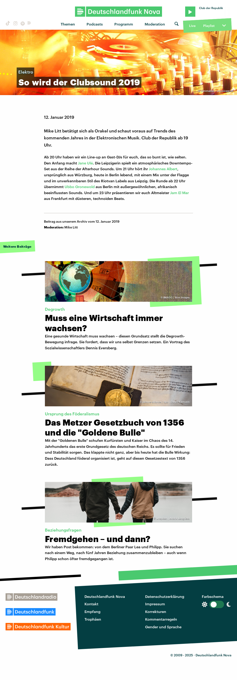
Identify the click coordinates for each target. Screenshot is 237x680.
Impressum (155, 604)
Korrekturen (155, 611)
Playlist (209, 26)
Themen (68, 24)
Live (192, 26)
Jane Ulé (85, 163)
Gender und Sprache (163, 627)
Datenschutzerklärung (164, 596)
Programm (123, 24)
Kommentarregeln (161, 619)
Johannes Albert (163, 169)
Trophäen (92, 619)
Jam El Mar (179, 192)
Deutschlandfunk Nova (104, 596)
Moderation (155, 24)
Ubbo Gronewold (80, 186)
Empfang (92, 611)
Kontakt (91, 604)
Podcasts (95, 24)
